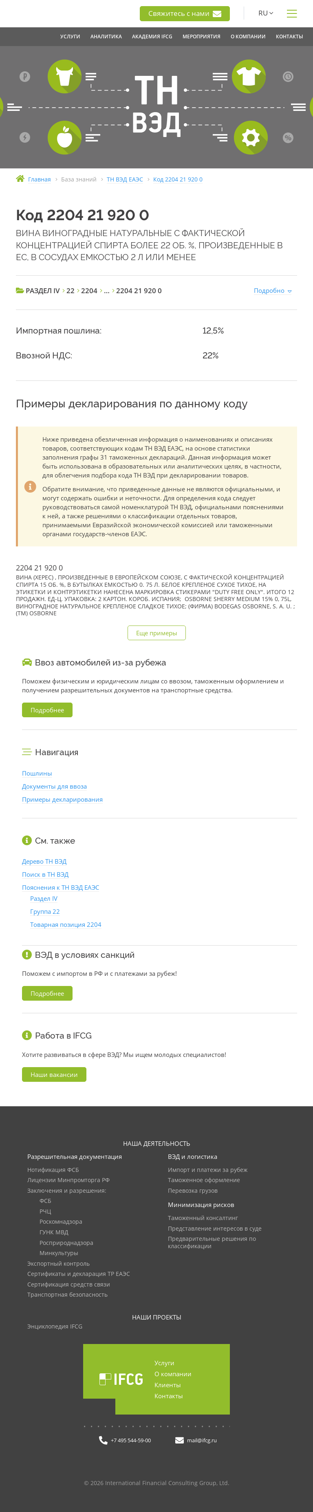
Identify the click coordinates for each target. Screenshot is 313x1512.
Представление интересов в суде (215, 1228)
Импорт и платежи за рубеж (207, 1170)
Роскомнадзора (61, 1221)
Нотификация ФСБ (53, 1170)
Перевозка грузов (193, 1190)
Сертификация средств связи (68, 1284)
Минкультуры (59, 1253)
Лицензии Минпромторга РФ (68, 1180)
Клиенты (167, 1385)
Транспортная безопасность (67, 1294)
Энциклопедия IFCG (54, 1326)
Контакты (168, 1396)
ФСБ (45, 1201)
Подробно (269, 290)
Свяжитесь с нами (184, 13)
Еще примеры (156, 633)
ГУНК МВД (54, 1232)
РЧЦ (45, 1211)
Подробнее (47, 710)
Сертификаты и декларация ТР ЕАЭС (78, 1274)
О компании (173, 1374)
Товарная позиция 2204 (65, 924)
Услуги (164, 1363)
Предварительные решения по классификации (212, 1243)
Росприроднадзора (66, 1243)
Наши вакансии (54, 1074)
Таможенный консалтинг (203, 1218)
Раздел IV (43, 898)
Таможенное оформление (204, 1180)
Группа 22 (45, 911)
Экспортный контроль (58, 1263)
